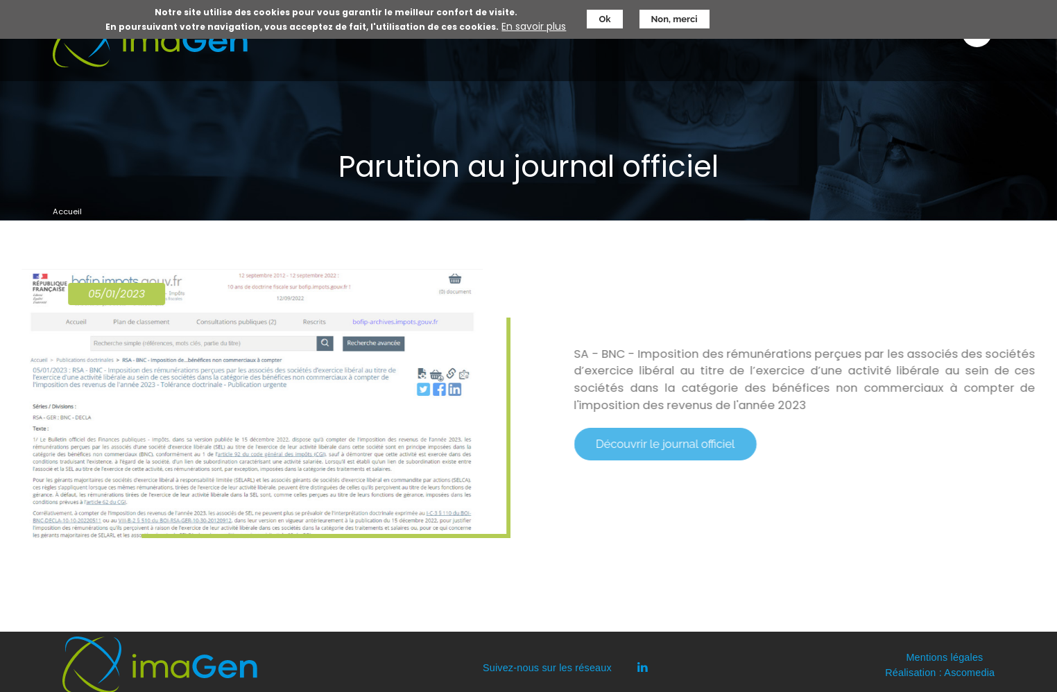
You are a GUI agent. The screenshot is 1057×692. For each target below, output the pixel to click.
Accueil (67, 211)
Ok (604, 17)
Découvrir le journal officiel (677, 444)
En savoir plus (533, 24)
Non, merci (674, 17)
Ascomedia (969, 672)
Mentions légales (944, 657)
